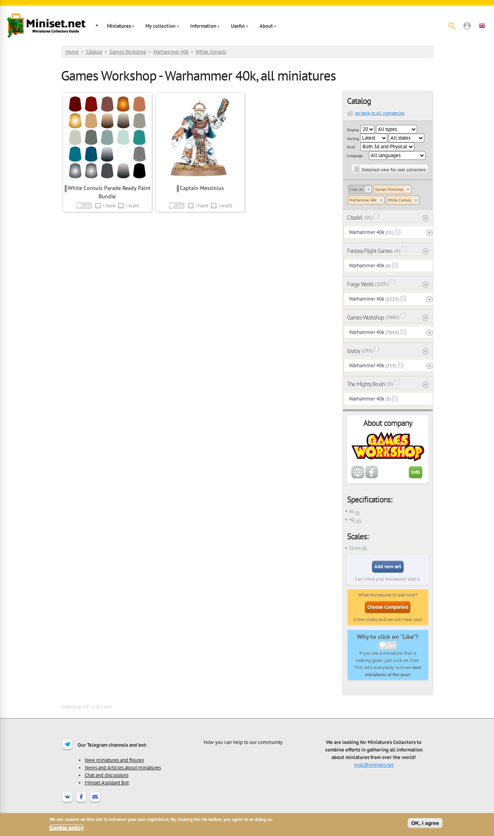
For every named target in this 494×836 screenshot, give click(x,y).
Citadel (354, 217)
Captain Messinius (202, 188)
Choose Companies (387, 607)
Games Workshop (127, 51)
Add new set (387, 566)
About (266, 26)
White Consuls (211, 51)
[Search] (452, 26)
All (351, 511)
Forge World (360, 284)
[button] (467, 26)
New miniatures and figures (114, 760)
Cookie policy (67, 827)
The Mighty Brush (366, 384)
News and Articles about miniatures (123, 767)
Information (203, 26)
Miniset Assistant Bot (107, 782)
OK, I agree (425, 823)
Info (415, 472)
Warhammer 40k (171, 51)
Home (72, 51)
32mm (355, 548)
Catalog (94, 51)
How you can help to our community (243, 742)
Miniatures (119, 26)
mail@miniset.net (373, 764)
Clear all (356, 189)
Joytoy (353, 351)
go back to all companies (379, 113)
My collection (160, 26)
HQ (352, 519)
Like (390, 645)
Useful (238, 26)
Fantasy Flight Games (369, 251)
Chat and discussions (106, 775)
